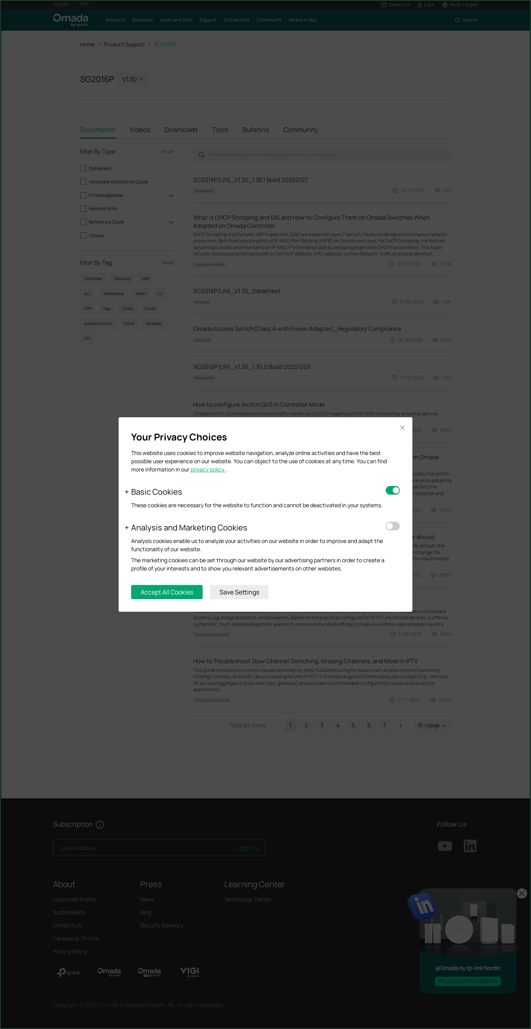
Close (402, 427)
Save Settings (239, 592)
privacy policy (207, 469)
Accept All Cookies (167, 592)
